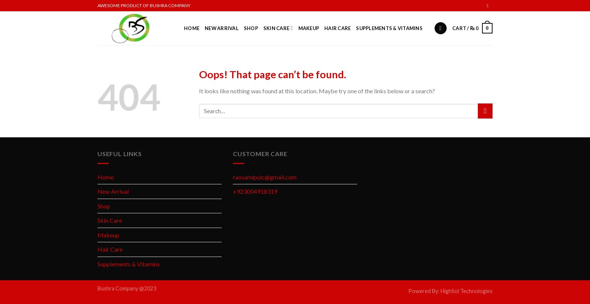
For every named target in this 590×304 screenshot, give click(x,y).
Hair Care (337, 28)
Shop (251, 28)
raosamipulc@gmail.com (265, 177)
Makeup (308, 28)
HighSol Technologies (467, 291)
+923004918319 (255, 191)
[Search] (441, 28)
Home (191, 28)
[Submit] (485, 110)
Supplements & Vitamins (389, 28)
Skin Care (278, 28)
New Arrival (222, 28)
